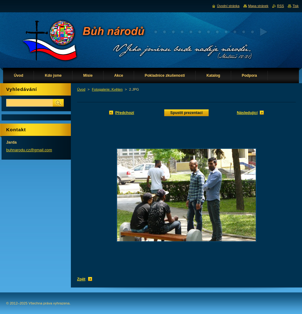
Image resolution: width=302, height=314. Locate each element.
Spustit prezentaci (186, 113)
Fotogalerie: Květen (107, 89)
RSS (280, 6)
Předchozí (124, 112)
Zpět (81, 279)
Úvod (81, 89)
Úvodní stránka (228, 6)
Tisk (295, 6)
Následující (247, 112)
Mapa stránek (258, 6)
